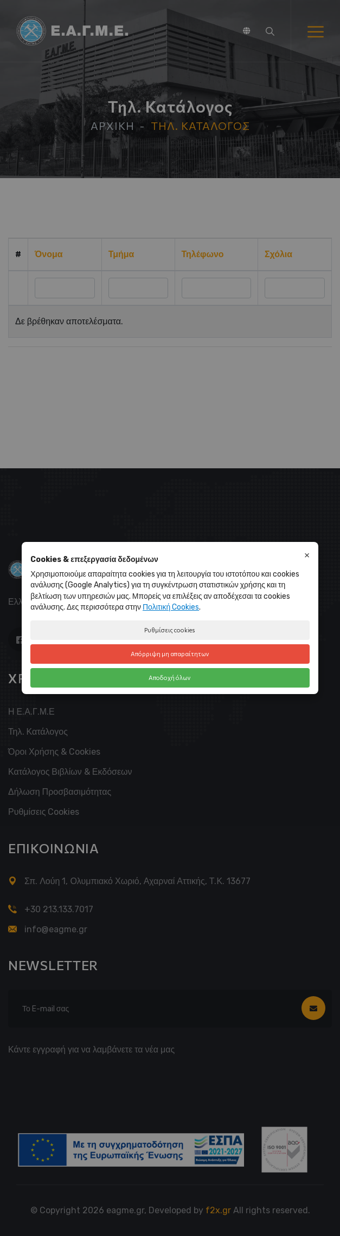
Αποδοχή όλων (170, 677)
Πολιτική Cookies (171, 607)
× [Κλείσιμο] (307, 554)
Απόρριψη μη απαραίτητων (170, 653)
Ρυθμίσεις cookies (169, 629)
